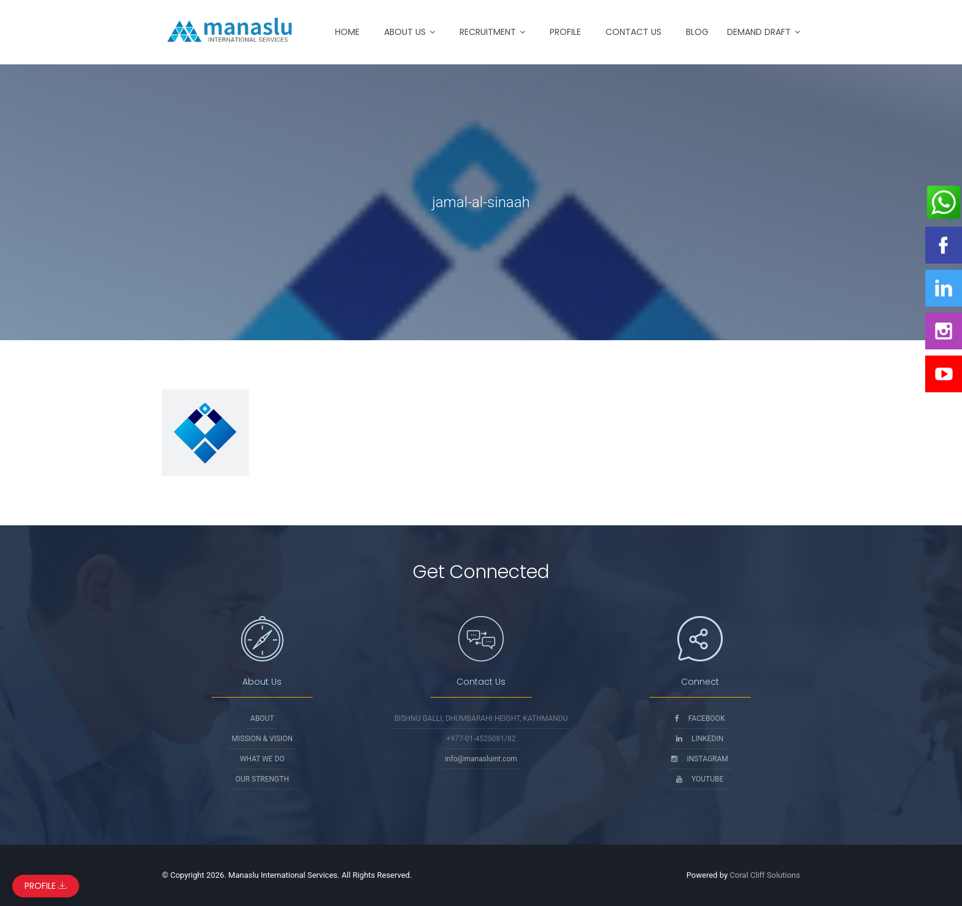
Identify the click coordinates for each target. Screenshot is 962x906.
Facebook (700, 718)
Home (347, 32)
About (262, 718)
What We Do (262, 759)
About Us (405, 32)
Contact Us (633, 32)
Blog (697, 32)
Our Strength (262, 779)
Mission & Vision (262, 738)
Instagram (699, 759)
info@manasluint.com (481, 759)
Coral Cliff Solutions (764, 875)
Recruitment (488, 32)
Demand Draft (759, 32)
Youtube (699, 779)
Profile (565, 32)
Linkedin (699, 738)
